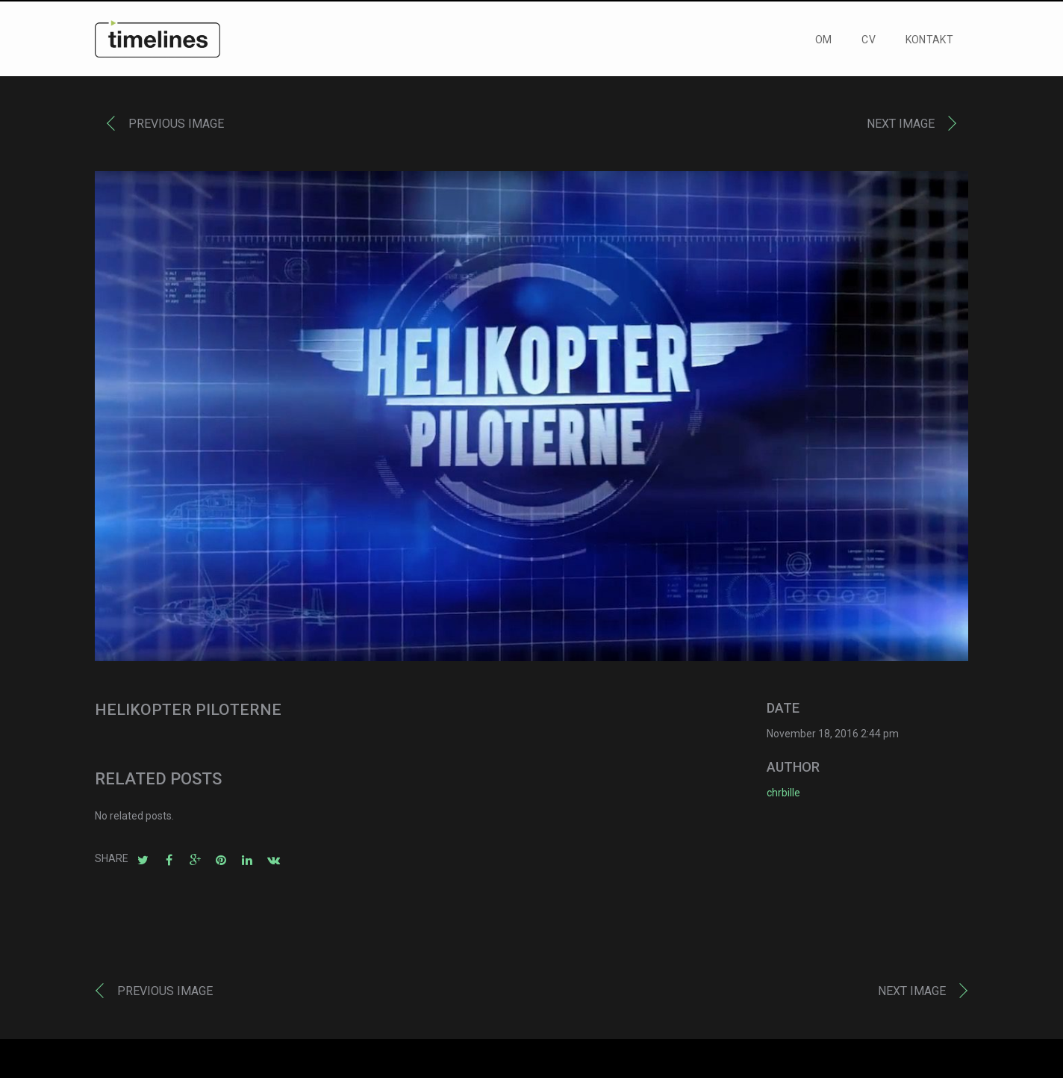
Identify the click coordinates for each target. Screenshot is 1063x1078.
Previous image (176, 127)
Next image (901, 127)
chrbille (783, 796)
